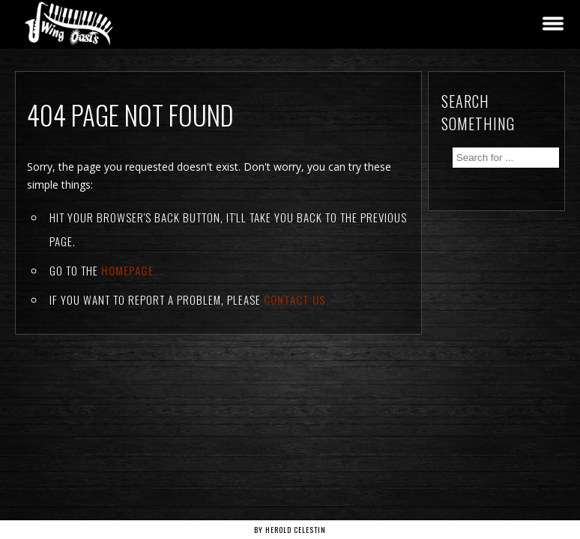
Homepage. (129, 270)
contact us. (296, 299)
